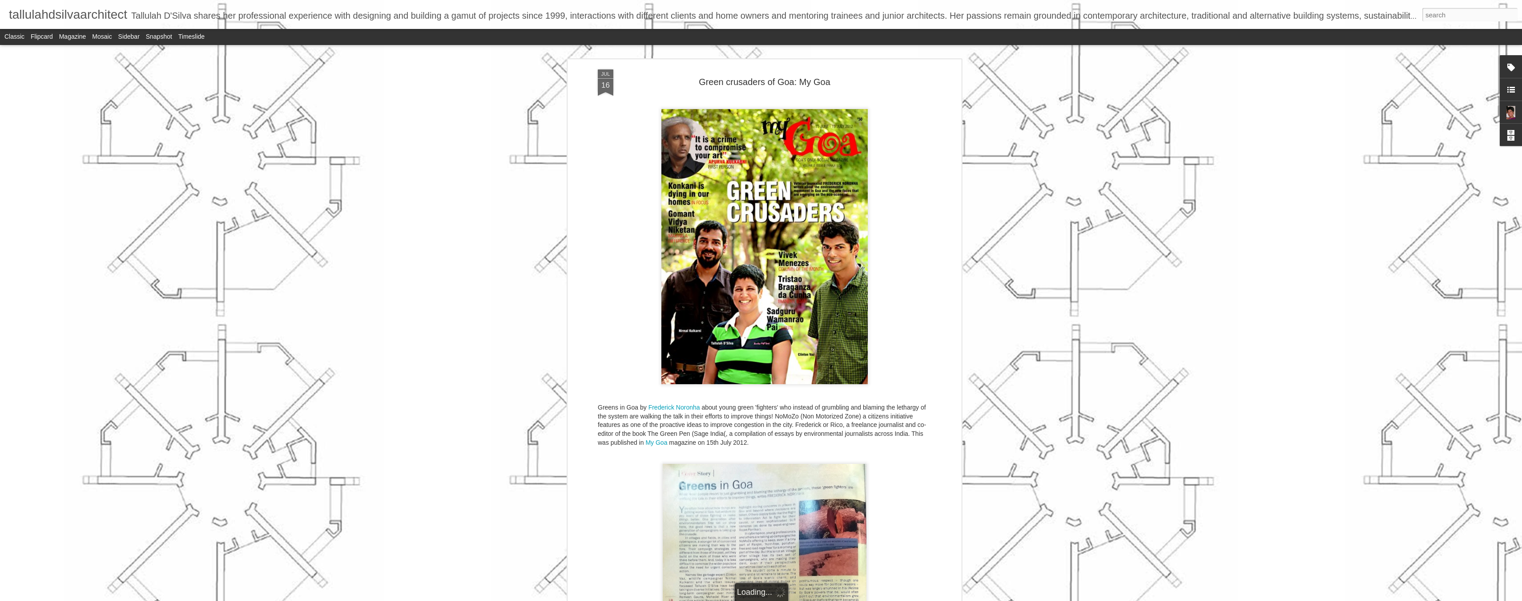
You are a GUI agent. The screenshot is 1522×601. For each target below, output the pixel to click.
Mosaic (102, 36)
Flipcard (42, 36)
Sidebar (129, 36)
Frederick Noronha (674, 407)
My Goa (656, 442)
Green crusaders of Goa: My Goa (764, 82)
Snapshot (159, 36)
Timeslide (191, 36)
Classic (14, 36)
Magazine (72, 36)
